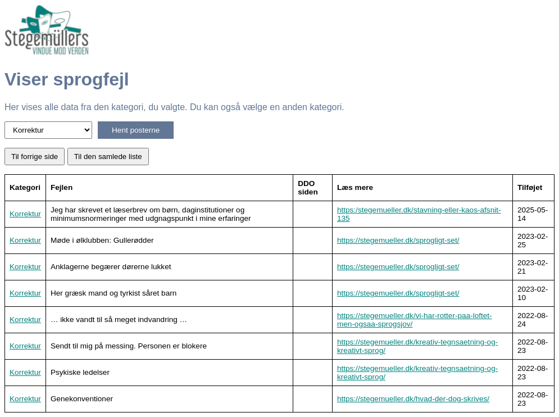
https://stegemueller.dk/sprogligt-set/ (398, 240)
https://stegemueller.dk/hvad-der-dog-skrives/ (413, 399)
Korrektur (25, 214)
